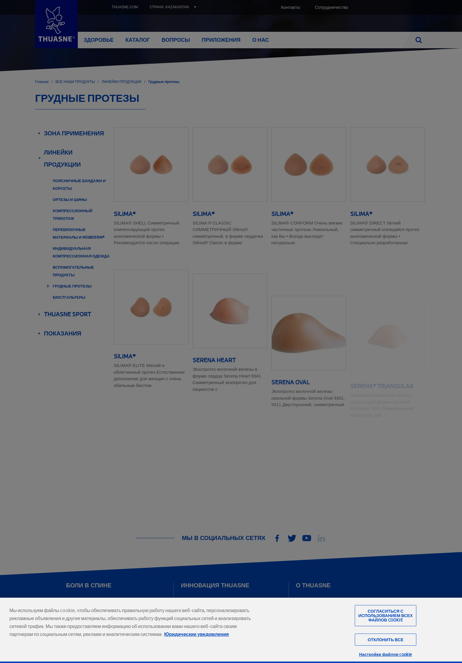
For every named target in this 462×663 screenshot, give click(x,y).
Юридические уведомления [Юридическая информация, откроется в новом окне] (196, 647)
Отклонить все (385, 652)
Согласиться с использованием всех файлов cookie (385, 628)
